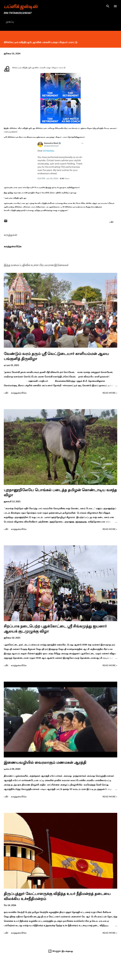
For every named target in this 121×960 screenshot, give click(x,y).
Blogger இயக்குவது (60, 951)
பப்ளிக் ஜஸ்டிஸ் (21, 6)
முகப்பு (10, 21)
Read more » (110, 392)
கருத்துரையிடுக (12, 246)
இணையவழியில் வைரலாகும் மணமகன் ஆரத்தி (45, 762)
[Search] (108, 6)
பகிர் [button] (111, 222)
